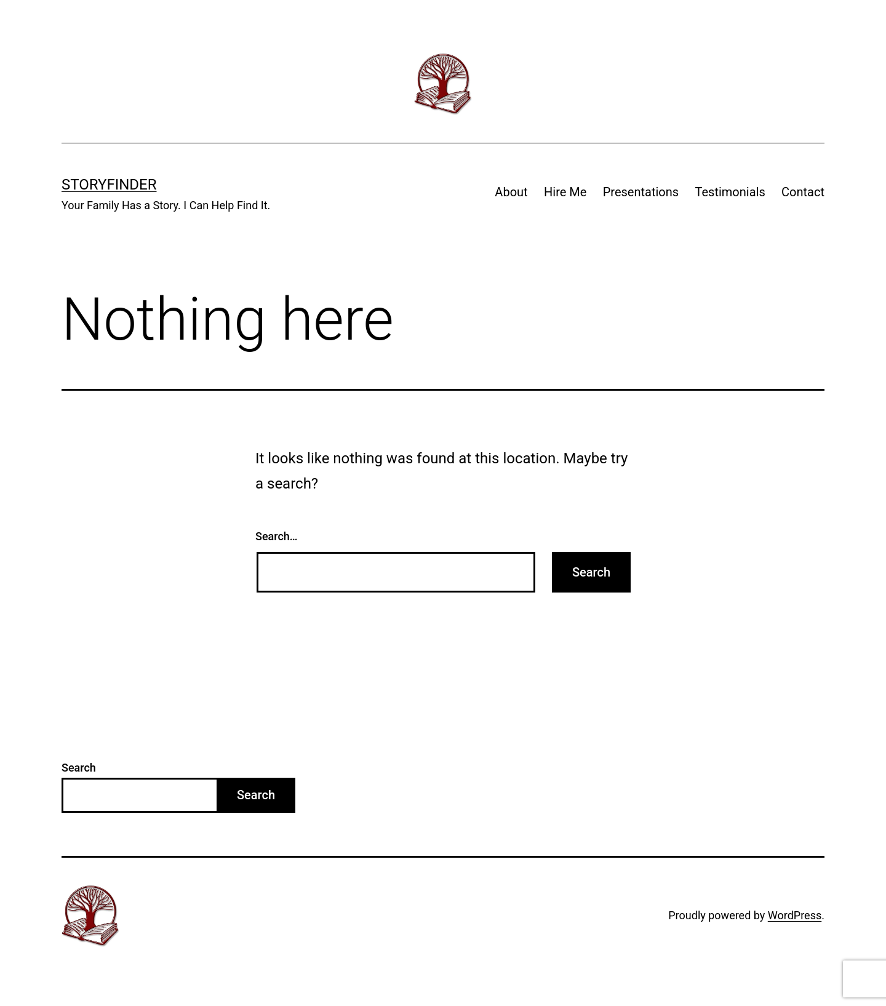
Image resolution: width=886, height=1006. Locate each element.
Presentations (641, 192)
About (511, 192)
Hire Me (565, 192)
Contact (802, 192)
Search (79, 767)
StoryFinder (109, 184)
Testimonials (730, 192)
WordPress (794, 915)
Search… (276, 536)
